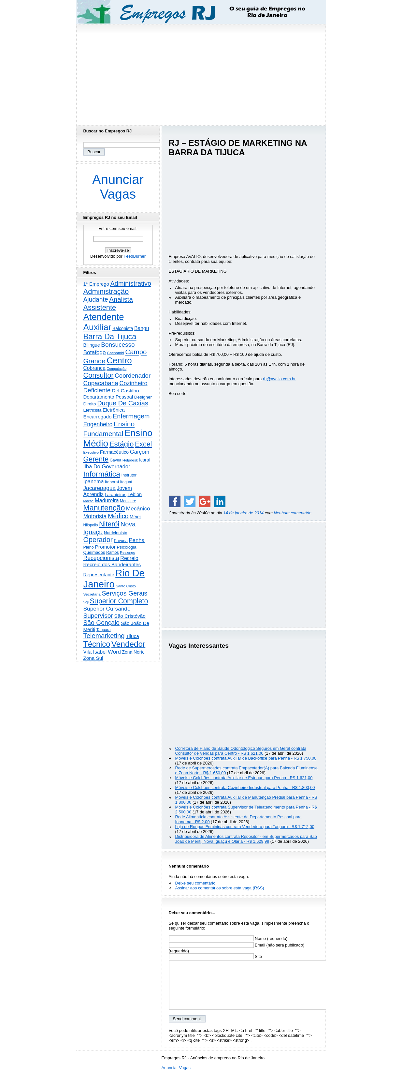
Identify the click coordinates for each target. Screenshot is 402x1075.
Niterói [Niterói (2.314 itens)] (109, 524)
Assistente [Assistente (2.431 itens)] (99, 307)
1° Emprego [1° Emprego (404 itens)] (96, 284)
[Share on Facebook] (174, 501)
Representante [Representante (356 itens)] (98, 574)
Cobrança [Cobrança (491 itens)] (94, 368)
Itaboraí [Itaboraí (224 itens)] (112, 481)
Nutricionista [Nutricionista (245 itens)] (115, 532)
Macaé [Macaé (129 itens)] (88, 501)
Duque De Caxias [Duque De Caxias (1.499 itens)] (122, 403)
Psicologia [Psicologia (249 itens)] (126, 547)
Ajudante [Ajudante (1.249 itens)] (95, 299)
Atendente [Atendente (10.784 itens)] (103, 317)
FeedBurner (134, 256)
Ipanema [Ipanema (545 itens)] (93, 481)
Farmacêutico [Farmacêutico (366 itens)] (114, 452)
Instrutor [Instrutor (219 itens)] (129, 475)
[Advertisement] (201, 72)
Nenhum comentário (292, 512)
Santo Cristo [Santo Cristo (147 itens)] (126, 586)
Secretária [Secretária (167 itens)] (92, 594)
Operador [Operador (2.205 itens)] (98, 540)
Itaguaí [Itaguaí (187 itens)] (126, 482)
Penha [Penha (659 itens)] (137, 540)
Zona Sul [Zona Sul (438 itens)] (93, 658)
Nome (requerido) (228, 938)
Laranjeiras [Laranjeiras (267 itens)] (115, 494)
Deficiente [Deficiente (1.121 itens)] (97, 390)
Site (215, 956)
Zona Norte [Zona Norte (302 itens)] (133, 652)
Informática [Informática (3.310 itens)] (102, 474)
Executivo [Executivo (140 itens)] (91, 452)
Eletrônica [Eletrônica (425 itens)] (114, 410)
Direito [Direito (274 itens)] (89, 403)
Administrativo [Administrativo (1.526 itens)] (130, 283)
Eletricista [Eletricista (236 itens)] (92, 410)
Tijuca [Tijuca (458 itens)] (132, 636)
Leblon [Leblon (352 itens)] (134, 494)
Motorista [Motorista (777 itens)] (95, 516)
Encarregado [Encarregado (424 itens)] (97, 416)
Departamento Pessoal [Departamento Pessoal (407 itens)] (108, 397)
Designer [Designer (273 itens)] (143, 397)
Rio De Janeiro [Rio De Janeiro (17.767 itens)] (114, 578)
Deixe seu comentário (195, 883)
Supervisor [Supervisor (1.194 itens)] (98, 615)
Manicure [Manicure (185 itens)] (128, 501)
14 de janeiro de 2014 (244, 512)
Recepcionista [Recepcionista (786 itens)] (101, 558)
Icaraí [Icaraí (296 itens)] (145, 460)
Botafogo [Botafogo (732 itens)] (94, 352)
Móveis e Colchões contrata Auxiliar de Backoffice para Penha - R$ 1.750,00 (246, 758)
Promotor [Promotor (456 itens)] (105, 547)
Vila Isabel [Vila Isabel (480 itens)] (95, 652)
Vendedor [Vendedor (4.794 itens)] (128, 644)
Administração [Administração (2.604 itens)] (106, 291)
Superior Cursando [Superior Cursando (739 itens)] (107, 608)
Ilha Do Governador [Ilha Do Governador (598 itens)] (106, 466)
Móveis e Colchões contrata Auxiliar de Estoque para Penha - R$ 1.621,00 (244, 777)
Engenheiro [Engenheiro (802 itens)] (98, 424)
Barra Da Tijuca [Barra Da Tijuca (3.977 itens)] (109, 336)
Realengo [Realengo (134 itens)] (127, 552)
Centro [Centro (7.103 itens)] (119, 360)
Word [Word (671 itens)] (114, 652)
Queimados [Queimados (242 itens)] (94, 552)
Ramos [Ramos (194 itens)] (112, 552)
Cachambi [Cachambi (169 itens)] (115, 353)
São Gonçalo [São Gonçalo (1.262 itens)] (101, 622)
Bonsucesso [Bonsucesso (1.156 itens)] (118, 344)
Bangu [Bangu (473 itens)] (141, 328)
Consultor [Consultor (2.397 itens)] (98, 375)
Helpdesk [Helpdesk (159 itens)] (130, 460)
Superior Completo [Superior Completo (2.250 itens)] (119, 601)
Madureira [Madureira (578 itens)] (107, 500)
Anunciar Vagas (118, 186)
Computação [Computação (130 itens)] (116, 369)
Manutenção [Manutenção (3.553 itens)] (104, 508)
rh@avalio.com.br (279, 378)
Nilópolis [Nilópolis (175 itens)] (90, 525)
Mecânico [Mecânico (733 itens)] (138, 508)
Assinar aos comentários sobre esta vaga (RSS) (219, 888)
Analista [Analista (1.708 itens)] (121, 299)
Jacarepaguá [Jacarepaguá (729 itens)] (99, 488)
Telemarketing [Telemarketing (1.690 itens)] (104, 635)
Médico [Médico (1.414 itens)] (118, 516)
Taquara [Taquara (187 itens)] (103, 630)
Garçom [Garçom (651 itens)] (140, 452)
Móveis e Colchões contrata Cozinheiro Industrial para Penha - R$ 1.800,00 (245, 787)
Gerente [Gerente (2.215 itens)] (96, 459)
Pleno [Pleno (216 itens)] (88, 547)
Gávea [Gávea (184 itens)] (116, 460)
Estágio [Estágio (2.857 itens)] (121, 444)
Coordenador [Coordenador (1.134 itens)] (133, 375)
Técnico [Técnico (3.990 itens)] (96, 644)
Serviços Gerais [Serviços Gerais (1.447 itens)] (124, 593)
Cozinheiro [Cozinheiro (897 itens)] (133, 383)
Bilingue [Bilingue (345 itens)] (91, 345)
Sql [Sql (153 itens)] (86, 602)
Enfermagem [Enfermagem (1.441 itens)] (131, 416)
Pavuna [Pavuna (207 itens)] (120, 540)
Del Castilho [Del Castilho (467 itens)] (125, 390)
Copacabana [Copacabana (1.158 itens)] (100, 383)
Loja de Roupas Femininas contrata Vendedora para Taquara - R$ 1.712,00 (244, 826)
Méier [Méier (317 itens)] (135, 516)
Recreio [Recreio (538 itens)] (129, 558)
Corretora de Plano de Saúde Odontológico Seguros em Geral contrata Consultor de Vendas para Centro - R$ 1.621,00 (241, 751)
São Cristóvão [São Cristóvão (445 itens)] (129, 616)
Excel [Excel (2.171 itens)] (143, 444)
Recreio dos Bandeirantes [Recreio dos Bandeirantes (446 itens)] (112, 564)
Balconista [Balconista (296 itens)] (122, 328)
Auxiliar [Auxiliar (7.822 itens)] (97, 327)
